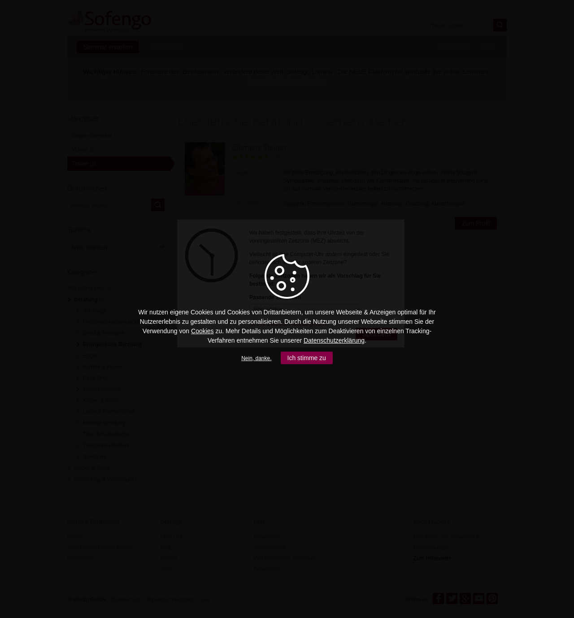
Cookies (202, 331)
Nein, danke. (256, 358)
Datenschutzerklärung (334, 340)
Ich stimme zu (306, 357)
